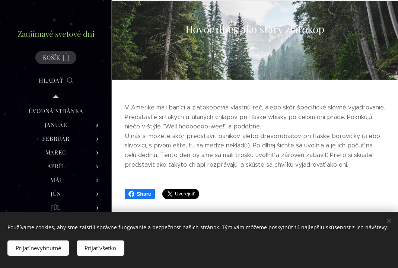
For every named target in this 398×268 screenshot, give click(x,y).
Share (139, 194)
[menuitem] (55, 111)
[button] (56, 80)
